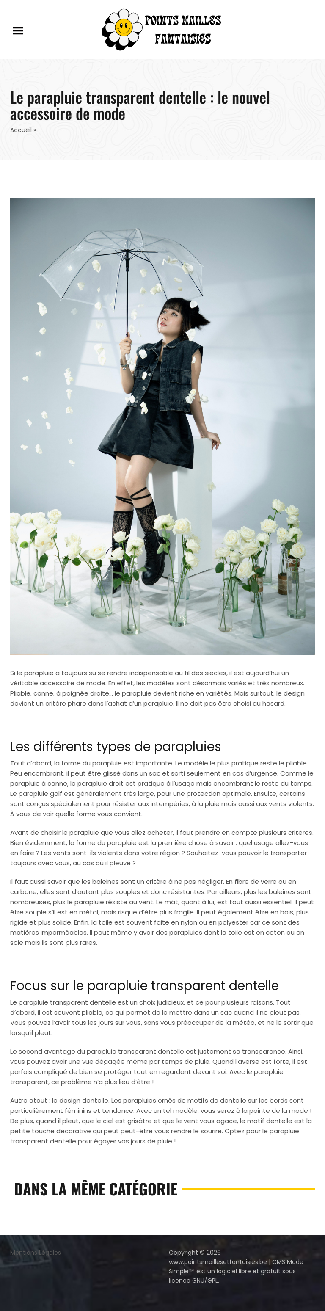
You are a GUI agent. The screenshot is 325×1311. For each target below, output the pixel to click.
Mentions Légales (35, 1252)
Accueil (21, 130)
